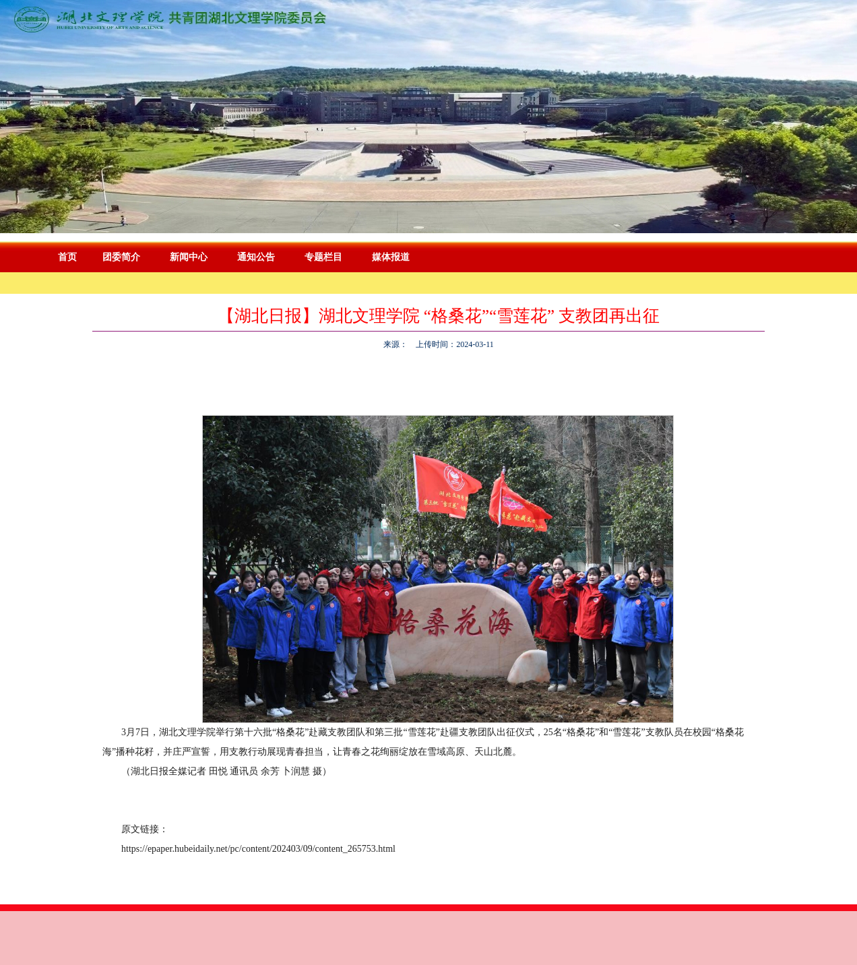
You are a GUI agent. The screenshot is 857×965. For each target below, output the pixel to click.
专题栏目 (323, 257)
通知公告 (256, 257)
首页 (67, 257)
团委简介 (121, 257)
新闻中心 (189, 257)
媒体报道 (391, 257)
